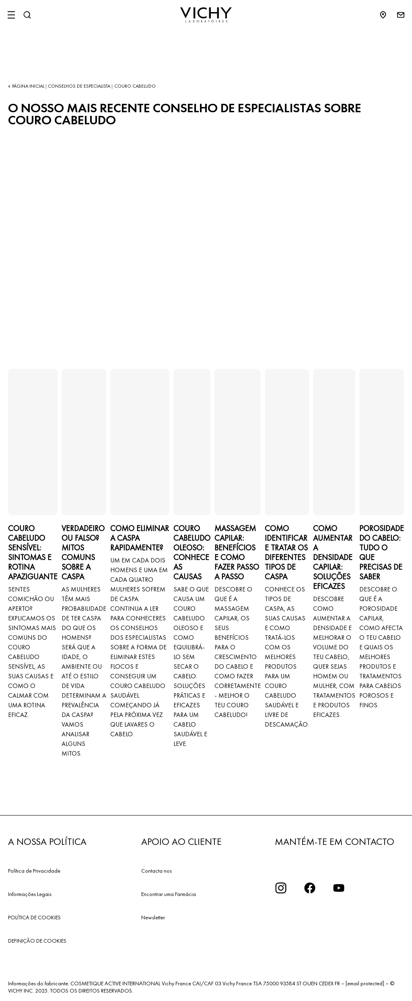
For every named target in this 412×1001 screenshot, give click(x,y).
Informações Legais (30, 894)
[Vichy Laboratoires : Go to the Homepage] (206, 15)
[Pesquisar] (27, 15)
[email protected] (365, 983)
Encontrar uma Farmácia (168, 894)
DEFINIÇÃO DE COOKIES (37, 940)
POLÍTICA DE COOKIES (34, 917)
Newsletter (153, 917)
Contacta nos (156, 870)
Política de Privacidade (34, 870)
